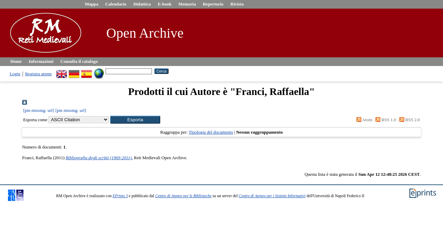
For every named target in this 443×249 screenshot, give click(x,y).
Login (15, 73)
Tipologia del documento (211, 132)
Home (16, 61)
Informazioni (41, 61)
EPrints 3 (120, 196)
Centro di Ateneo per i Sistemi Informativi (272, 196)
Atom (363, 119)
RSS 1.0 (384, 119)
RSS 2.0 (408, 119)
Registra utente (38, 73)
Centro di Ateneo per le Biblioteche (183, 196)
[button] (135, 120)
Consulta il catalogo (79, 61)
